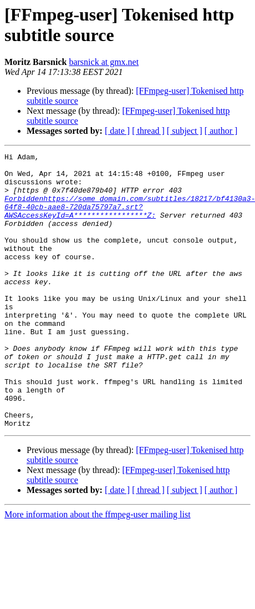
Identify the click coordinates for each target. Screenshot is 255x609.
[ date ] (117, 130)
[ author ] (221, 130)
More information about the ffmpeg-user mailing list (97, 569)
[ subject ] (184, 130)
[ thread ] (148, 130)
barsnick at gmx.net (104, 62)
